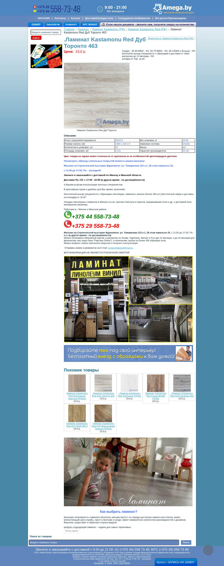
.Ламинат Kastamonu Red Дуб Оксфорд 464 (182, 394)
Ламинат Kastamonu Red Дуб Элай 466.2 (77, 424)
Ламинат (83, 29)
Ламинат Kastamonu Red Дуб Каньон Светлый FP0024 (77, 396)
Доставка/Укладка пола (99, 18)
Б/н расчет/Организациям (170, 18)
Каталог (75, 18)
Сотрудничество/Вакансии (134, 18)
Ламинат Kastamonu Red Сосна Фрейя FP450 (155, 396)
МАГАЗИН (44, 18)
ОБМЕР (36, 24)
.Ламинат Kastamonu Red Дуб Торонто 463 (103, 394)
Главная (69, 29)
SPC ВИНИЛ (90, 24)
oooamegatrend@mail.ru (120, 248)
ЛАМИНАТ (71, 24)
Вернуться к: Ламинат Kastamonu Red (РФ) (171, 38)
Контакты (60, 18)
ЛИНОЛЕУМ (53, 24)
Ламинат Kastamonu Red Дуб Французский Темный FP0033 (103, 426)
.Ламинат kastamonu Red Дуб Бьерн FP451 (129, 394)
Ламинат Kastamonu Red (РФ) (147, 29)
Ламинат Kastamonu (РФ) (109, 29)
